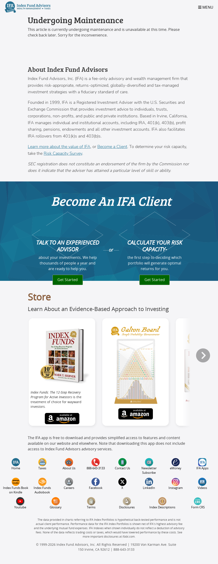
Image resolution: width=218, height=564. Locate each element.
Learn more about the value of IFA (59, 146)
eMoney (175, 464)
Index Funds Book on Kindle (15, 486)
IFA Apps (202, 464)
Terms (91, 503)
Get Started (67, 280)
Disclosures (127, 503)
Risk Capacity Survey (63, 153)
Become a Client (112, 146)
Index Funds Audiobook (42, 486)
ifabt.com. (129, 536)
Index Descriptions (162, 503)
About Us (69, 464)
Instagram (176, 484)
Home (15, 464)
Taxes (42, 464)
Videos (202, 484)
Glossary (56, 503)
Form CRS (198, 503)
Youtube (20, 503)
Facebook (95, 484)
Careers (69, 484)
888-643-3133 (96, 464)
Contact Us (122, 464)
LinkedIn (149, 484)
